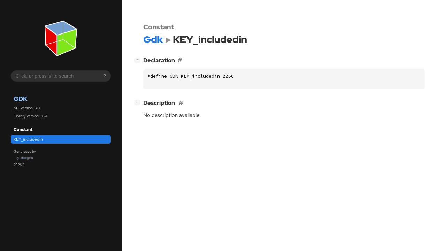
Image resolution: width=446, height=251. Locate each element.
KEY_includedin (28, 139)
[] (138, 60)
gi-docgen (24, 157)
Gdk (21, 98)
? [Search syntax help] (104, 76)
